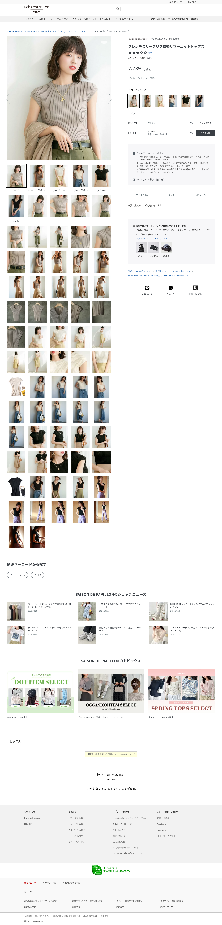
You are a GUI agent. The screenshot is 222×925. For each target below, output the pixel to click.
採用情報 (104, 916)
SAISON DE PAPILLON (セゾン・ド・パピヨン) (45, 31)
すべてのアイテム (77, 842)
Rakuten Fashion (51, 9)
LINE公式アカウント (166, 836)
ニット (82, 31)
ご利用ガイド (119, 830)
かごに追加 (205, 133)
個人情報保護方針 (42, 916)
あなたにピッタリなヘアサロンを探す (40, 901)
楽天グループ (175, 2)
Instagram (161, 830)
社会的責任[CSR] (90, 916)
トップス (72, 31)
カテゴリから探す (77, 830)
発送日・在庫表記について (140, 271)
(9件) (150, 53)
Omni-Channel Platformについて (128, 853)
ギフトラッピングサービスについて (152, 238)
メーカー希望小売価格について (177, 275)
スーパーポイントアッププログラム (129, 818)
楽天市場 (192, 2)
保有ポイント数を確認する (171, 901)
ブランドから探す (77, 818)
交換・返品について (182, 271)
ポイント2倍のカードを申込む (129, 901)
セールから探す (76, 836)
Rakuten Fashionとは (122, 824)
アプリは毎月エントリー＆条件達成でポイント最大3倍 (174, 19)
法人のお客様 (119, 842)
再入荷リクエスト (205, 123)
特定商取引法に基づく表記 (125, 847)
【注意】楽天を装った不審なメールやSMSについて (111, 754)
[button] (7, 98)
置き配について (162, 271)
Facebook (161, 824)
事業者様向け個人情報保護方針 (66, 916)
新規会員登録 (163, 818)
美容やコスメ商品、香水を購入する (87, 901)
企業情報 (28, 916)
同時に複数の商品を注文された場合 (144, 275)
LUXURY (28, 824)
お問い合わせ (119, 836)
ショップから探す (77, 824)
